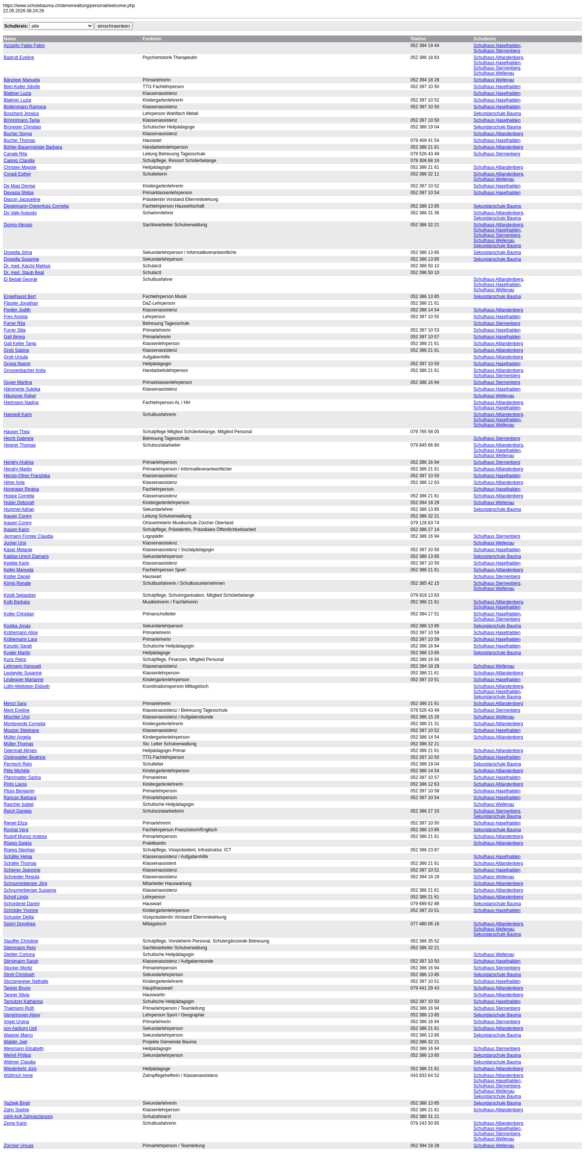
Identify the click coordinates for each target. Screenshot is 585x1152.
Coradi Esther (17, 174)
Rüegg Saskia (18, 843)
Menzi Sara (15, 703)
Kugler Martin (17, 652)
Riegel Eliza (15, 823)
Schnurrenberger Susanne (30, 890)
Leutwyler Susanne (23, 673)
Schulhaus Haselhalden (496, 45)
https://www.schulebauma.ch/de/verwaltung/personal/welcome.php (69, 5)
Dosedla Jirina (18, 252)
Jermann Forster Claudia (28, 536)
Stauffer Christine (21, 941)
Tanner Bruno (17, 988)
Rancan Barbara (20, 797)
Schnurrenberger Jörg (25, 883)
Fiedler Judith (17, 310)
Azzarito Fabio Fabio (24, 45)
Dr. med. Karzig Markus (27, 265)
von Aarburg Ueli (20, 1028)
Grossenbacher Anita (25, 370)
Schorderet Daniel (22, 903)
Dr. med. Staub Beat (24, 272)
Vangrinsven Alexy (22, 1015)
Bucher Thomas (19, 140)
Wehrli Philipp (17, 1055)
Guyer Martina (18, 382)
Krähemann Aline (21, 632)
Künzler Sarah (18, 646)
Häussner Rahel (20, 395)
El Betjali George (20, 279)
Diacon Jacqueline (22, 199)
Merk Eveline (16, 710)
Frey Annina (16, 316)
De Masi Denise (19, 186)
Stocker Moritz (18, 968)
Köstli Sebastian (20, 595)
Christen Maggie (20, 167)
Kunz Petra (15, 659)
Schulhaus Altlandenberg (498, 57)
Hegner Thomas (20, 445)
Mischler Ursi (16, 717)
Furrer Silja (15, 330)
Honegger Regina (21, 489)
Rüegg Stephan (19, 850)
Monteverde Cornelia (24, 723)
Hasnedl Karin (18, 414)
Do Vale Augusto (20, 212)
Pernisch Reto (18, 764)
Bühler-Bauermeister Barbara (33, 147)
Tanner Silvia (16, 994)
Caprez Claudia (19, 160)
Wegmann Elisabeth (24, 1048)
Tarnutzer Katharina (23, 1001)
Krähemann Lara (20, 639)
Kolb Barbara (17, 602)
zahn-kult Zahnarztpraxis (28, 1116)
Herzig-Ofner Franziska (27, 475)
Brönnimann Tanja (22, 120)
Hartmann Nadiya (21, 402)
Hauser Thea (16, 431)
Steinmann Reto (20, 947)
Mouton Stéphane (21, 730)
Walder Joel (15, 1041)
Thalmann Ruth (19, 1008)
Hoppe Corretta (19, 496)
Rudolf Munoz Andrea (25, 836)
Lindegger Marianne (24, 679)
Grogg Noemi (17, 363)
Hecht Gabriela (19, 438)
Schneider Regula (21, 876)
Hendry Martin (18, 469)
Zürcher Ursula (18, 1145)
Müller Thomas (18, 743)
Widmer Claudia (19, 1062)
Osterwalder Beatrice (25, 757)
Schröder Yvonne (21, 910)
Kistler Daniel (17, 576)
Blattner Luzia (17, 93)
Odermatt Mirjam (20, 750)
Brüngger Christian (22, 127)
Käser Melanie (18, 549)
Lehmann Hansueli (22, 666)
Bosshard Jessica (21, 113)
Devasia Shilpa (19, 192)
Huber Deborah (19, 502)
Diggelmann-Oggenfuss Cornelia (36, 206)
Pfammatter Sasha (22, 777)
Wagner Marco (18, 1035)
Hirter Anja (14, 482)
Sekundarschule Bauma (497, 113)
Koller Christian (19, 614)
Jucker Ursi (15, 543)
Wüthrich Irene (18, 1075)
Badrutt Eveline (19, 57)
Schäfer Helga (18, 856)
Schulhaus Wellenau (493, 73)
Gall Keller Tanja (20, 343)
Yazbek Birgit (17, 1103)
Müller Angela (17, 737)
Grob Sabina (16, 350)
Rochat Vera (16, 829)
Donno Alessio (18, 224)
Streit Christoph (19, 974)
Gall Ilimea (14, 336)
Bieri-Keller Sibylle (22, 86)
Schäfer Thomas (20, 863)
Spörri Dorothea (19, 923)
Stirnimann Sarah (21, 961)
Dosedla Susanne (21, 259)
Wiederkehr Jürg (20, 1068)
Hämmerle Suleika (22, 389)
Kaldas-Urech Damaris (26, 556)
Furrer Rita (14, 323)
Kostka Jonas (17, 625)
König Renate (17, 583)
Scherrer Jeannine (22, 870)
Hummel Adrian (19, 509)
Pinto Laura (15, 784)
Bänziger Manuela (22, 80)
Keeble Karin (16, 563)
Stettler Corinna (19, 954)
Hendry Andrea (19, 462)
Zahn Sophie (16, 1109)
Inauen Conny (18, 516)
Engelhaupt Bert (20, 296)
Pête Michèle (16, 770)
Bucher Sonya (18, 133)
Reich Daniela (18, 811)
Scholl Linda (16, 897)
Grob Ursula (16, 357)
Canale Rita (15, 153)
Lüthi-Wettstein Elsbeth (27, 686)
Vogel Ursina (16, 1021)
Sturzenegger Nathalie (26, 981)
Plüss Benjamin (19, 791)
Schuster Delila (19, 917)
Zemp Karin (15, 1123)
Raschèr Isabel (19, 804)
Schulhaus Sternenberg (496, 50)
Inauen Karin (16, 529)
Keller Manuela (19, 569)
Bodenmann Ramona (25, 106)
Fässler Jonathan (21, 303)
